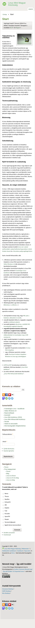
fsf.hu (13, 553)
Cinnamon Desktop (8, 589)
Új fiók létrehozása (9, 449)
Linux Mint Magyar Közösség (17, 4)
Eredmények (7, 535)
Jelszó (4, 441)
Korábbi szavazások (9, 532)
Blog (7, 473)
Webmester (26, 549)
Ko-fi (12, 27)
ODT (10, 365)
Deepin (7, 519)
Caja (6, 511)
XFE (6, 505)
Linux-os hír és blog (12, 478)
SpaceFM (7, 516)
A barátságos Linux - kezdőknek (14, 408)
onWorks (14, 305)
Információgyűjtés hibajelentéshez (15, 426)
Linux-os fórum (11, 475)
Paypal (18, 27)
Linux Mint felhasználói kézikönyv (13, 374)
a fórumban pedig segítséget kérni (22, 251)
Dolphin (7, 508)
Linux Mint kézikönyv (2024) (13, 417)
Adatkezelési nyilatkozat (9, 551)
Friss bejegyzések (10, 469)
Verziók (6, 421)
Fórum (6, 467)
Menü (31, 9)
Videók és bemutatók (11, 423)
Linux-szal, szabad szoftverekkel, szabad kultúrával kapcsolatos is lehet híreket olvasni (17, 249)
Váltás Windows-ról (9, 264)
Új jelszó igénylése (9, 451)
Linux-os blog (10, 480)
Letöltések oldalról (14, 322)
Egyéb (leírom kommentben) (13, 525)
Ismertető (7, 415)
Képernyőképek (9, 413)
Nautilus (7, 499)
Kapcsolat (27, 551)
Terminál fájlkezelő (10, 522)
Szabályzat (20, 551)
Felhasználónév (7, 434)
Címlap (5, 14)
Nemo (6, 493)
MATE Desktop (7, 591)
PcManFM (7, 502)
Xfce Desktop (6, 593)
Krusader (7, 513)
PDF (6, 365)
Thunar (7, 496)
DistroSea (7, 305)
